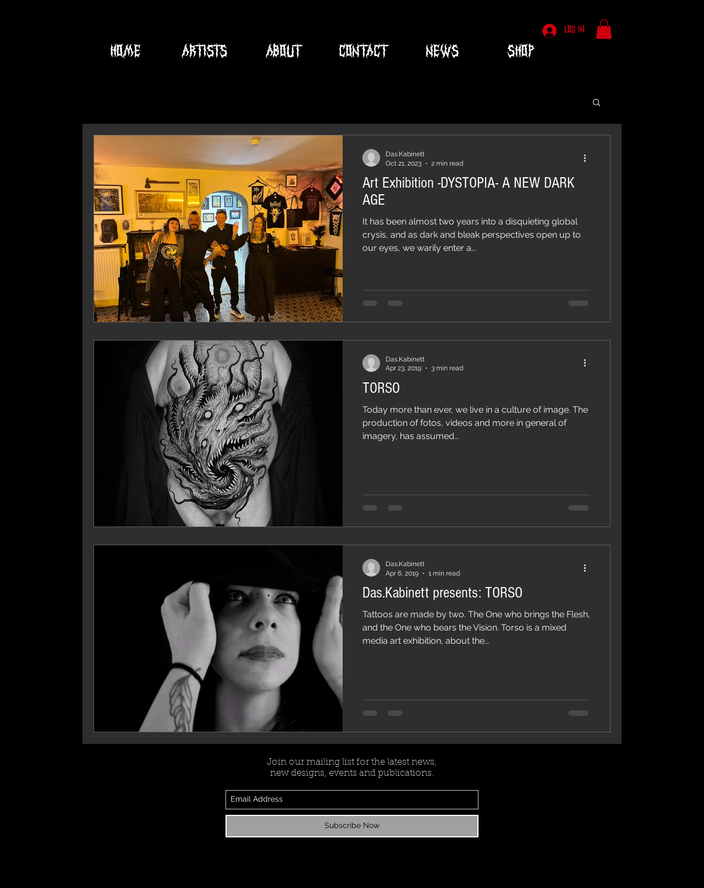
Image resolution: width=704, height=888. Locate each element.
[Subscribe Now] (352, 826)
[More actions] (588, 158)
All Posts (109, 101)
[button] (604, 29)
